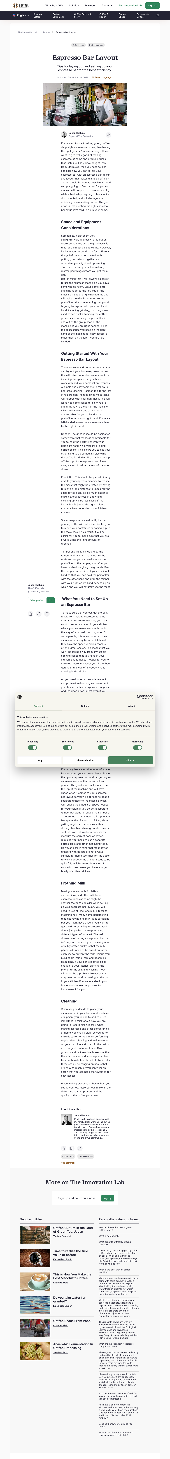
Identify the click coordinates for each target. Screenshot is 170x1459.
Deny (39, 760)
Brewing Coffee (37, 15)
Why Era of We (54, 5)
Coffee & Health (103, 15)
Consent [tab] (38, 706)
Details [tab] (85, 706)
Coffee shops (78, 45)
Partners (90, 5)
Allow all (130, 760)
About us (107, 5)
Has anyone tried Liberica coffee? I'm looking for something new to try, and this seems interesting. (118, 1396)
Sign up (152, 5)
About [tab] (131, 706)
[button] (28, 15)
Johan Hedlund (82, 1115)
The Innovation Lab (130, 5)
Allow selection (85, 760)
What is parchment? (109, 1235)
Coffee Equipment (58, 15)
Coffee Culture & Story (82, 15)
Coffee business (96, 45)
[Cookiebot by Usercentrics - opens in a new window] (139, 697)
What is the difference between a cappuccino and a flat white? (116, 1433)
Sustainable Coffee (143, 15)
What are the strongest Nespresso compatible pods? (116, 1344)
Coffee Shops (122, 15)
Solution (74, 5)
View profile (36, 600)
